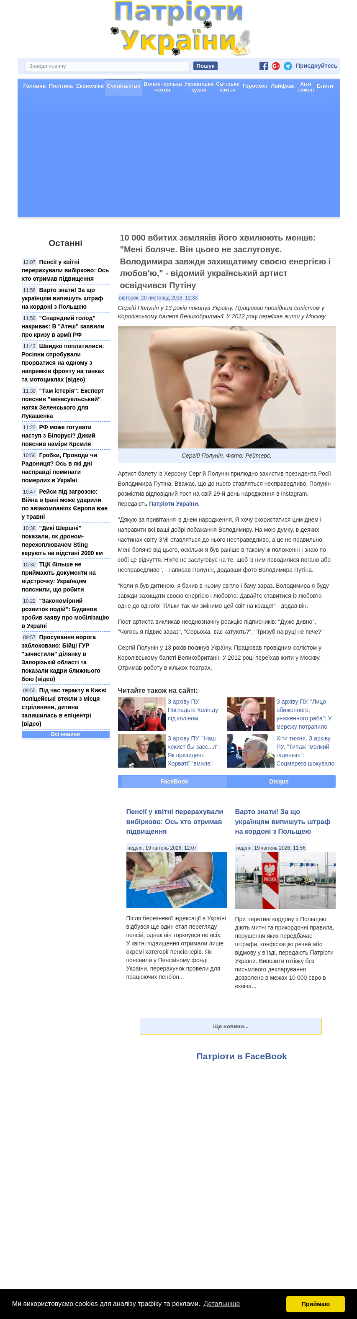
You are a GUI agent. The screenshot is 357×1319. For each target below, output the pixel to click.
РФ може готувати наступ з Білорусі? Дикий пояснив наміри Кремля (58, 435)
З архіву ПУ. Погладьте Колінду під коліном (193, 710)
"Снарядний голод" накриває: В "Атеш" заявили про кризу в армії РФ (63, 326)
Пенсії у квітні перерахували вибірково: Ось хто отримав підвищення (65, 270)
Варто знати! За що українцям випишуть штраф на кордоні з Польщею (62, 298)
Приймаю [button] (315, 1304)
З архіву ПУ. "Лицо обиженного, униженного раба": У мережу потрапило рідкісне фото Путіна (305, 718)
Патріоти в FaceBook (242, 1056)
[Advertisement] (179, 158)
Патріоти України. (174, 503)
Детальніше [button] (221, 1303)
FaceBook (174, 781)
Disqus (279, 781)
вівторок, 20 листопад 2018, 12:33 (158, 298)
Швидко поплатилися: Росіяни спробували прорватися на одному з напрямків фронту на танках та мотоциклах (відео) (63, 363)
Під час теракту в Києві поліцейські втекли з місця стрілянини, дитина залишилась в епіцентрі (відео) (64, 707)
